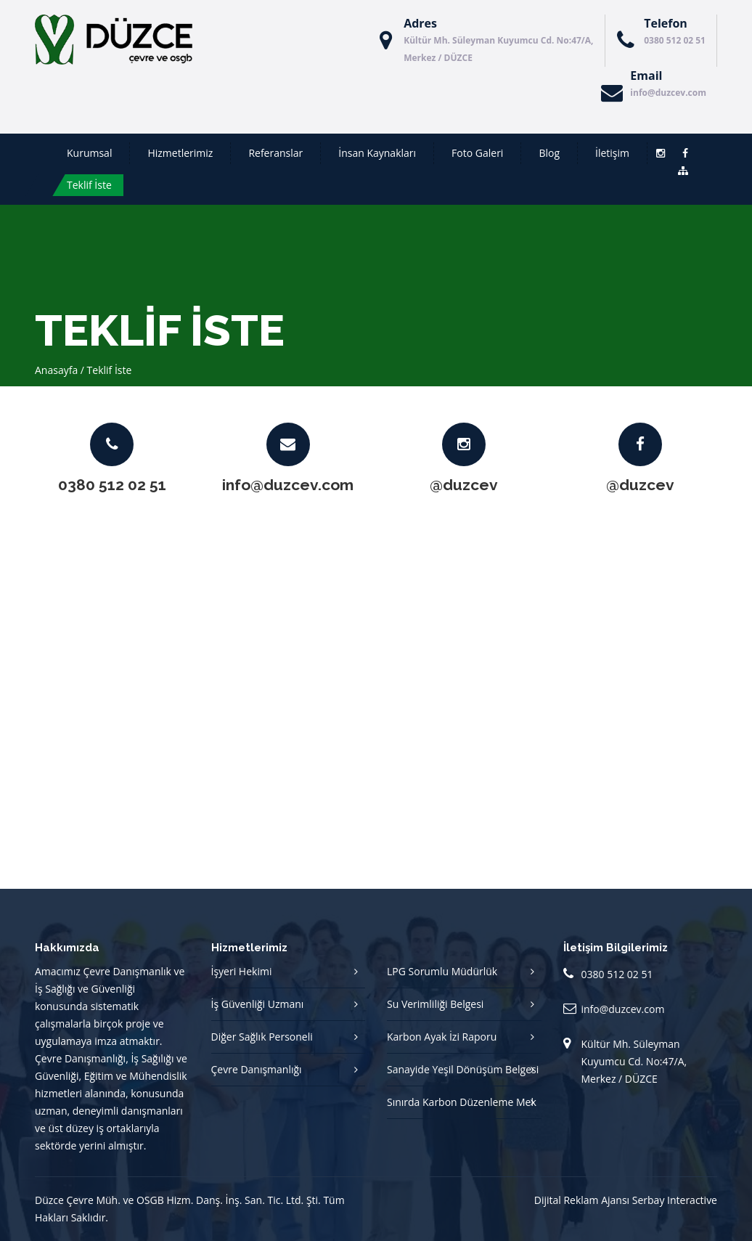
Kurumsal (89, 153)
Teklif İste (89, 185)
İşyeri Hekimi (241, 971)
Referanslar (275, 153)
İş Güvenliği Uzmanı (257, 1004)
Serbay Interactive (674, 1200)
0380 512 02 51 (675, 40)
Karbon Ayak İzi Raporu (441, 1036)
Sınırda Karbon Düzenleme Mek (461, 1102)
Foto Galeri (477, 153)
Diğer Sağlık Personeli (262, 1036)
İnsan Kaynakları (377, 153)
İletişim (612, 153)
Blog (549, 153)
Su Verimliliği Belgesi (435, 1004)
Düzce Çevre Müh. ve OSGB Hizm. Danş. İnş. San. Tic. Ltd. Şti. (178, 1200)
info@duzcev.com (668, 92)
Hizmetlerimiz (180, 153)
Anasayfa (56, 370)
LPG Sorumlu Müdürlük (442, 971)
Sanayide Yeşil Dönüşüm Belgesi (463, 1069)
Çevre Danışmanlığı (256, 1069)
